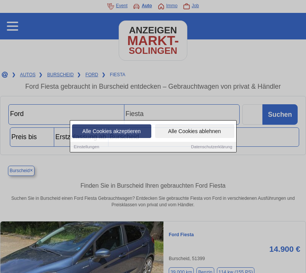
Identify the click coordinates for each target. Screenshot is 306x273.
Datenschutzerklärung (211, 147)
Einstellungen (86, 147)
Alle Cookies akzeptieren (111, 132)
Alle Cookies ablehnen (194, 132)
